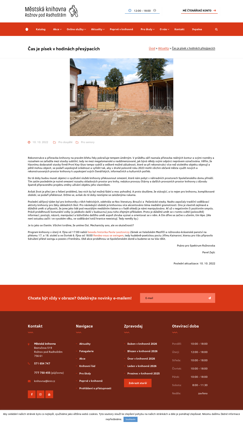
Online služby (75, 29)
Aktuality (96, 29)
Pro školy (146, 29)
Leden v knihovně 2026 (141, 366)
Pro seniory (87, 142)
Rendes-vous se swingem (108, 235)
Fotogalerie (86, 351)
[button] (216, 29)
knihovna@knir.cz (44, 381)
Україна (197, 29)
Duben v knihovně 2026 (142, 344)
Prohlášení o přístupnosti (95, 388)
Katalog (41, 29)
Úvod (152, 48)
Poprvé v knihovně (121, 29)
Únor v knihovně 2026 (141, 358)
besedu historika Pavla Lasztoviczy (109, 232)
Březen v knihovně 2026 (142, 351)
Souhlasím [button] (131, 419)
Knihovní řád (87, 366)
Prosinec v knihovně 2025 (143, 373)
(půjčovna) (49, 373)
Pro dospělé (65, 142)
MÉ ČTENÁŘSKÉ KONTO (197, 10)
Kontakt (179, 29)
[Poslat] (209, 298)
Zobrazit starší (138, 383)
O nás (163, 29)
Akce (56, 29)
